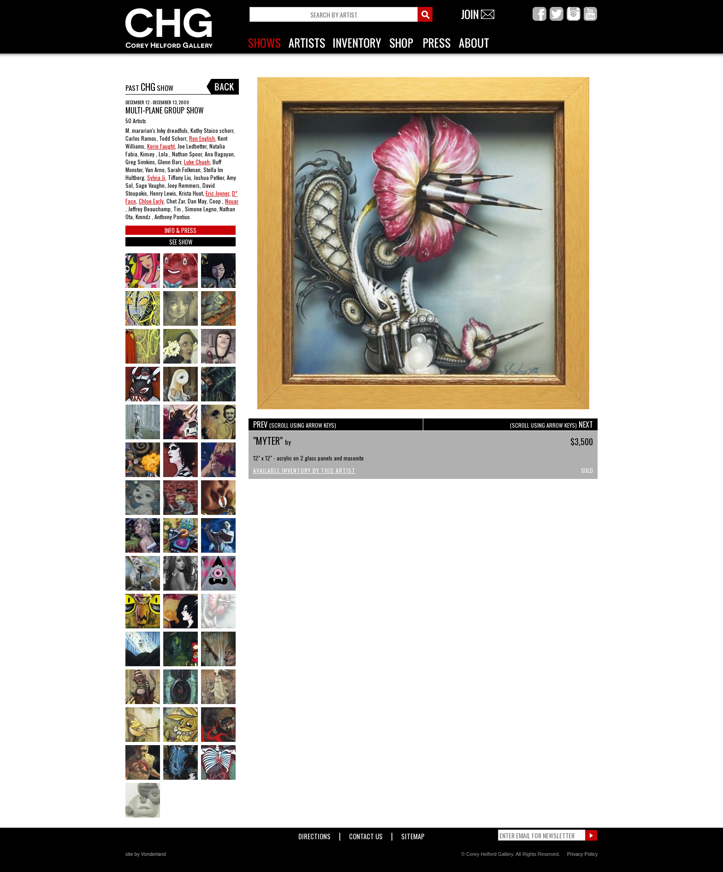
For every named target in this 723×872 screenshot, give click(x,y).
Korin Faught (161, 146)
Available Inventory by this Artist (304, 470)
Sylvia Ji (156, 177)
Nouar (231, 201)
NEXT (551, 424)
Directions (314, 834)
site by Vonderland (145, 854)
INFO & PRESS (180, 230)
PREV (294, 424)
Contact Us (366, 834)
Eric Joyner (217, 193)
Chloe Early (151, 201)
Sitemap (413, 834)
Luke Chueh (197, 162)
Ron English (202, 138)
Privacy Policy (582, 854)
